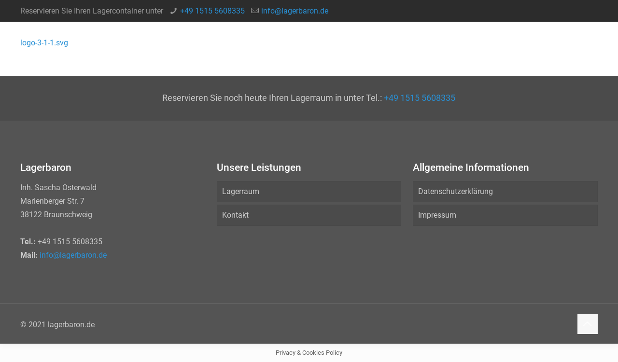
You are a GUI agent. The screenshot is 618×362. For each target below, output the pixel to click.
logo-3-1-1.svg (44, 42)
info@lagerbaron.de (294, 10)
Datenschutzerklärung (455, 191)
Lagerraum (240, 191)
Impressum (437, 215)
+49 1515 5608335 (212, 10)
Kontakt (235, 215)
